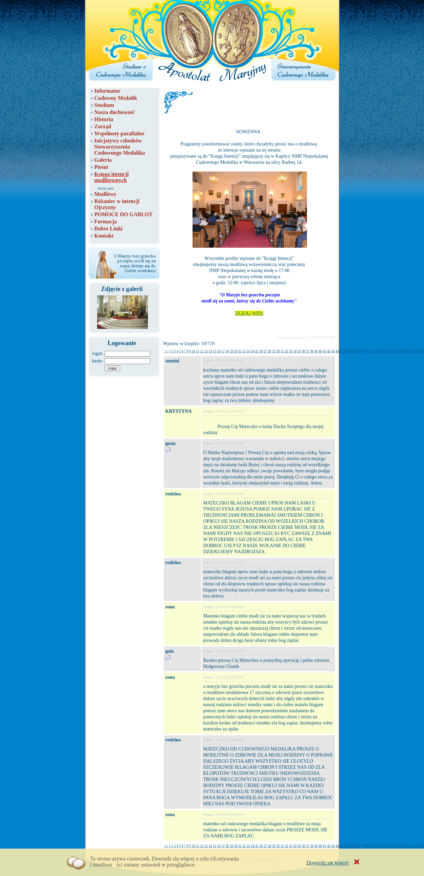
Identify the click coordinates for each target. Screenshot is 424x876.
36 (303, 351)
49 (358, 351)
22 (244, 351)
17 (223, 351)
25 (257, 351)
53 (375, 351)
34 (294, 351)
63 (417, 351)
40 (320, 351)
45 (341, 351)
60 (404, 351)
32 (286, 351)
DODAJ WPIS (249, 313)
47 (350, 351)
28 (269, 351)
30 (278, 351)
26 (261, 351)
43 (333, 351)
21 (240, 351)
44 (337, 351)
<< (166, 351)
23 (248, 351)
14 (210, 351)
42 (328, 351)
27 (265, 351)
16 (218, 351)
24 (252, 351)
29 (273, 351)
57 (392, 351)
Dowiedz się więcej (327, 863)
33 (290, 351)
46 (345, 351)
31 (282, 351)
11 (197, 351)
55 (383, 351)
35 (299, 351)
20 (235, 351)
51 (367, 351)
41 (324, 351)
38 (311, 351)
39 (316, 351)
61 (409, 351)
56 (387, 351)
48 (354, 351)
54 (379, 351)
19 (231, 351)
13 (206, 351)
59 (400, 351)
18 (227, 351)
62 (413, 351)
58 (396, 351)
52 (371, 351)
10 (193, 351)
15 (214, 351)
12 (201, 351)
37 (307, 351)
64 (421, 351)
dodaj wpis (106, 188)
